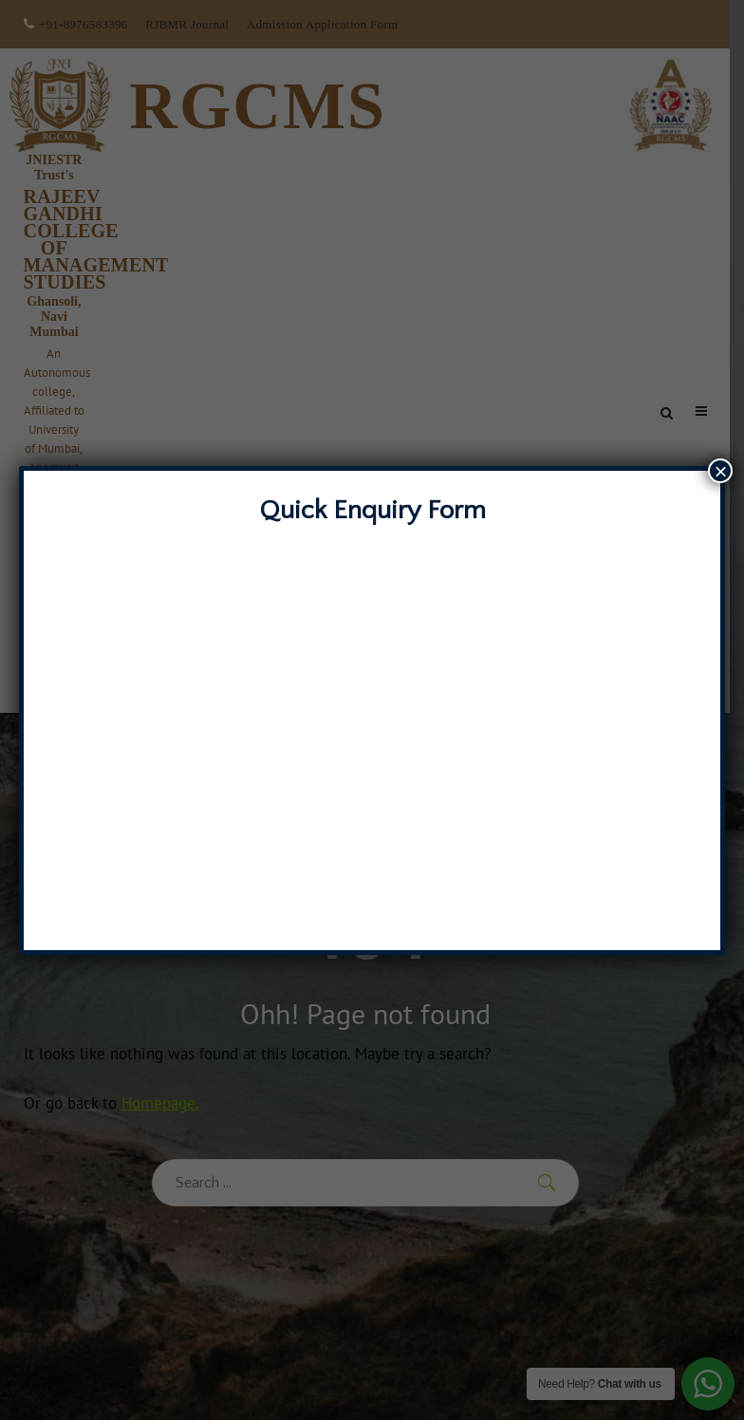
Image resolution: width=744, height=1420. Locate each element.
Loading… (372, 729)
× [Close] (720, 470)
